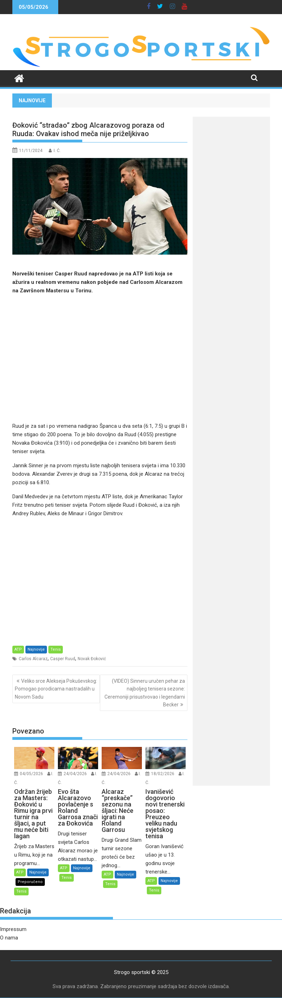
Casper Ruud (62, 658)
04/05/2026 (31, 773)
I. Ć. (57, 150)
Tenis (55, 649)
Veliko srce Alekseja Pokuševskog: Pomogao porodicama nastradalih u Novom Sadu (56, 689)
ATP (18, 649)
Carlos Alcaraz (33, 658)
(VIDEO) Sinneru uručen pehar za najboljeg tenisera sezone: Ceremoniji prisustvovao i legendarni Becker (144, 692)
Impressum (13, 929)
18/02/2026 (162, 773)
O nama (9, 938)
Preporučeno (30, 882)
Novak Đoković (92, 658)
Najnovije (36, 649)
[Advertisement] (99, 358)
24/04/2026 (75, 773)
